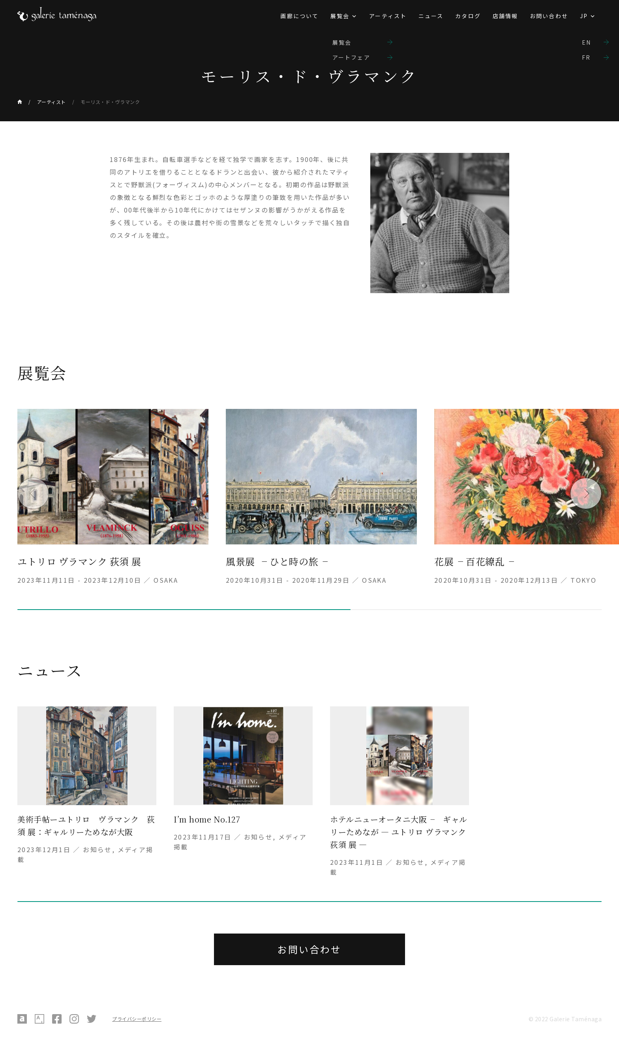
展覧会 (339, 16)
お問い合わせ (549, 16)
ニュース (430, 16)
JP (584, 16)
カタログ (467, 16)
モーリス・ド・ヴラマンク (110, 101)
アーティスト (388, 16)
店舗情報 (505, 16)
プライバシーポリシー (136, 1018)
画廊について (299, 16)
